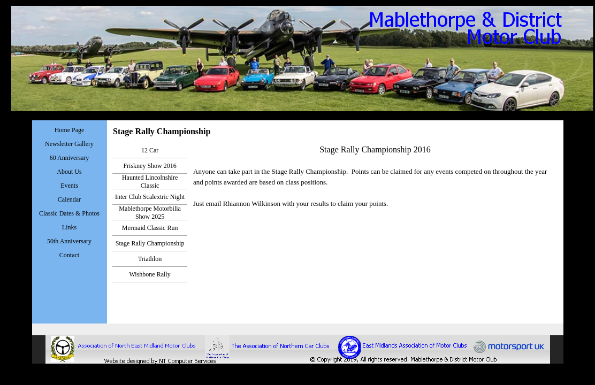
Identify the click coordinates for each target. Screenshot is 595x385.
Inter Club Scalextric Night (150, 197)
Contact (69, 255)
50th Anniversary (69, 241)
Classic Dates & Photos (69, 213)
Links (69, 227)
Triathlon (150, 259)
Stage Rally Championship (150, 243)
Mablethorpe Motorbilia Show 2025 (150, 212)
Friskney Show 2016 (149, 166)
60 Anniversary (69, 157)
